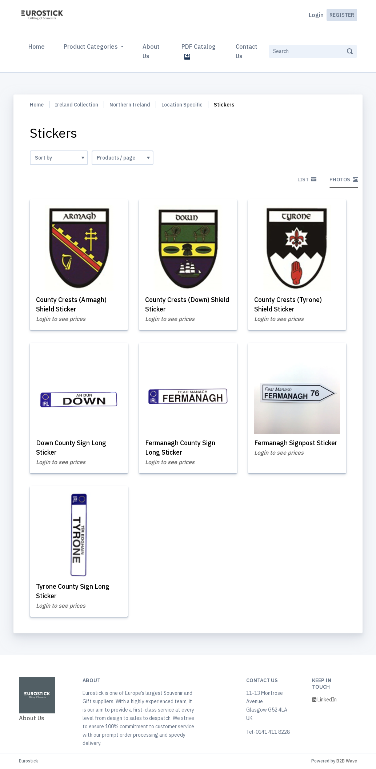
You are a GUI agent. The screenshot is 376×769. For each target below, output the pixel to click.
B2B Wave (346, 761)
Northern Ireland (129, 104)
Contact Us (246, 51)
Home (38, 45)
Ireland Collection (76, 104)
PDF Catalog (198, 51)
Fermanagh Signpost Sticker (297, 443)
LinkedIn (324, 700)
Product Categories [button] (91, 46)
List (306, 179)
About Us (151, 51)
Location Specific (182, 104)
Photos (343, 179)
